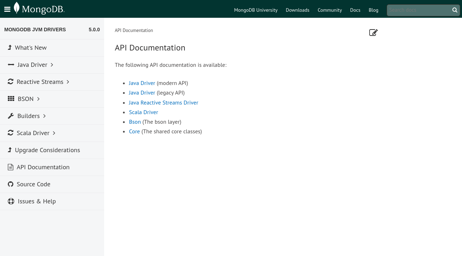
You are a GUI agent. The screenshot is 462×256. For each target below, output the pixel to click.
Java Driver (142, 82)
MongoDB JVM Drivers (35, 29)
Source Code (29, 184)
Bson (135, 121)
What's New (27, 47)
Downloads (297, 10)
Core (134, 131)
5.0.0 (94, 29)
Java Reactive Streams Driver (163, 102)
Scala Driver (143, 112)
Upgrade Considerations (44, 150)
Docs (355, 10)
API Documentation (39, 167)
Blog (373, 10)
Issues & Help (32, 201)
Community (330, 10)
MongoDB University (256, 10)
